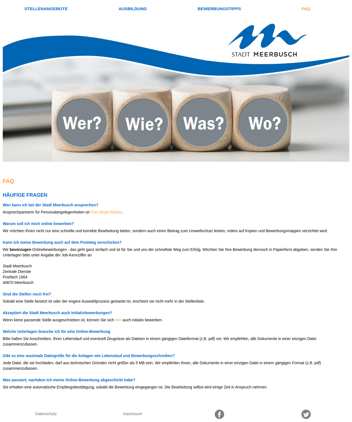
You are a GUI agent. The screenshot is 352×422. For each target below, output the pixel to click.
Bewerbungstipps (219, 8)
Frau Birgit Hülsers (106, 212)
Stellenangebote (46, 8)
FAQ (306, 8)
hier (118, 320)
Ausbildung (133, 8)
